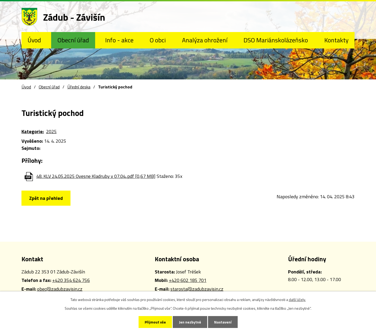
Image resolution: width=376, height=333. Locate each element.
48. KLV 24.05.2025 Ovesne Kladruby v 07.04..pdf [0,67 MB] (96, 176)
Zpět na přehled (46, 198)
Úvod (34, 40)
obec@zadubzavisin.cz (59, 288)
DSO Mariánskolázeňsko (276, 40)
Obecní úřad (73, 40)
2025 (51, 131)
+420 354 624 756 (71, 280)
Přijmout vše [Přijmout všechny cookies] (155, 322)
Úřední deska (78, 87)
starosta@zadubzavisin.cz (196, 288)
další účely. (297, 299)
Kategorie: (32, 131)
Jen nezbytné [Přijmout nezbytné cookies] (190, 322)
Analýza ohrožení (204, 40)
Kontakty (336, 40)
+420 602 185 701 (187, 280)
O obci (158, 40)
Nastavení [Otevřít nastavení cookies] (223, 322)
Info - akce (119, 40)
